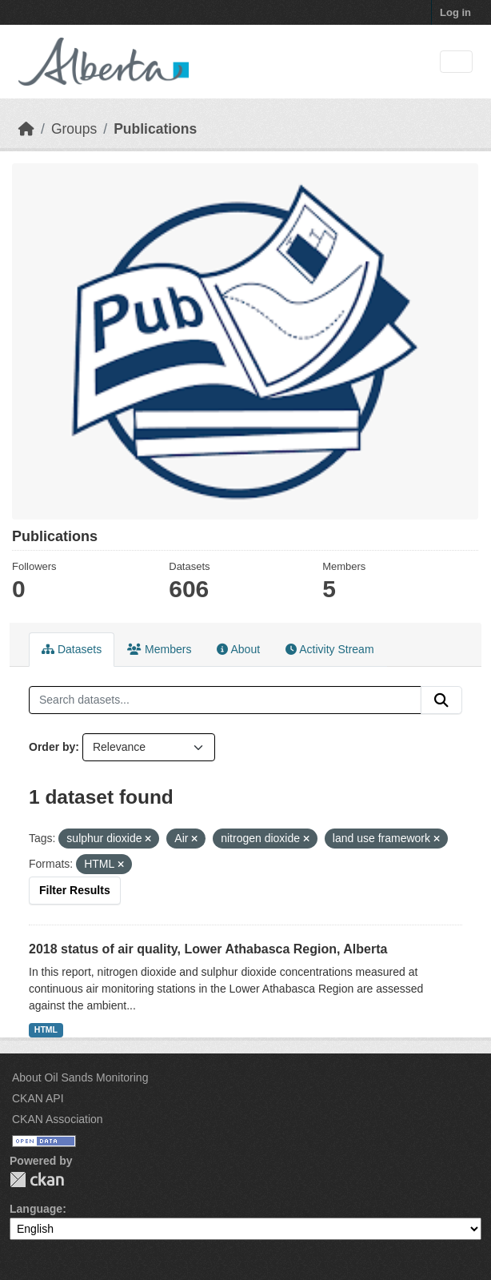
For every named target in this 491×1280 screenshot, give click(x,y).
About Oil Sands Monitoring (80, 1077)
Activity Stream (329, 649)
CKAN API (38, 1098)
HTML (46, 1029)
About (238, 649)
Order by (52, 746)
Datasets (72, 649)
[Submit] (441, 700)
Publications (155, 129)
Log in (455, 12)
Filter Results (74, 890)
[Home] (26, 129)
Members (159, 649)
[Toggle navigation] (456, 62)
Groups (74, 129)
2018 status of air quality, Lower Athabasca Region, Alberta (208, 949)
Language (36, 1208)
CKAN (37, 1179)
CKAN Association (57, 1119)
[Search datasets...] (225, 700)
